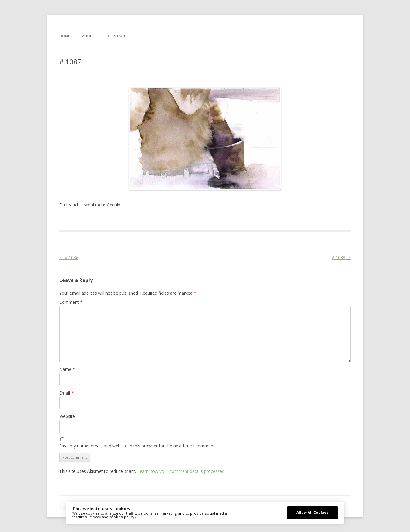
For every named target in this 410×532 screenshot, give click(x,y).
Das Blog (113, 219)
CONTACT (116, 36)
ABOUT (88, 36)
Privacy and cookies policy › (112, 516)
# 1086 (68, 257)
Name (67, 369)
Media (164, 219)
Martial (150, 219)
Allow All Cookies (312, 512)
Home (64, 36)
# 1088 (341, 257)
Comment (71, 302)
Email (66, 393)
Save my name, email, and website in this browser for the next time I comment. (137, 446)
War (175, 219)
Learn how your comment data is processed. (181, 471)
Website (67, 416)
